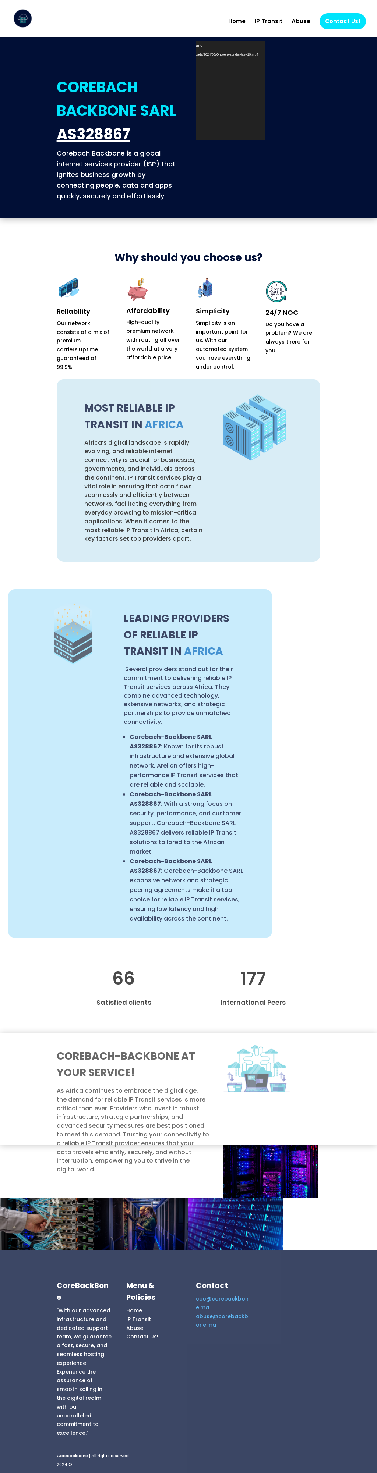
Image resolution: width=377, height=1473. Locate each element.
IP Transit (268, 22)
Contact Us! (342, 21)
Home (237, 22)
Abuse (301, 22)
